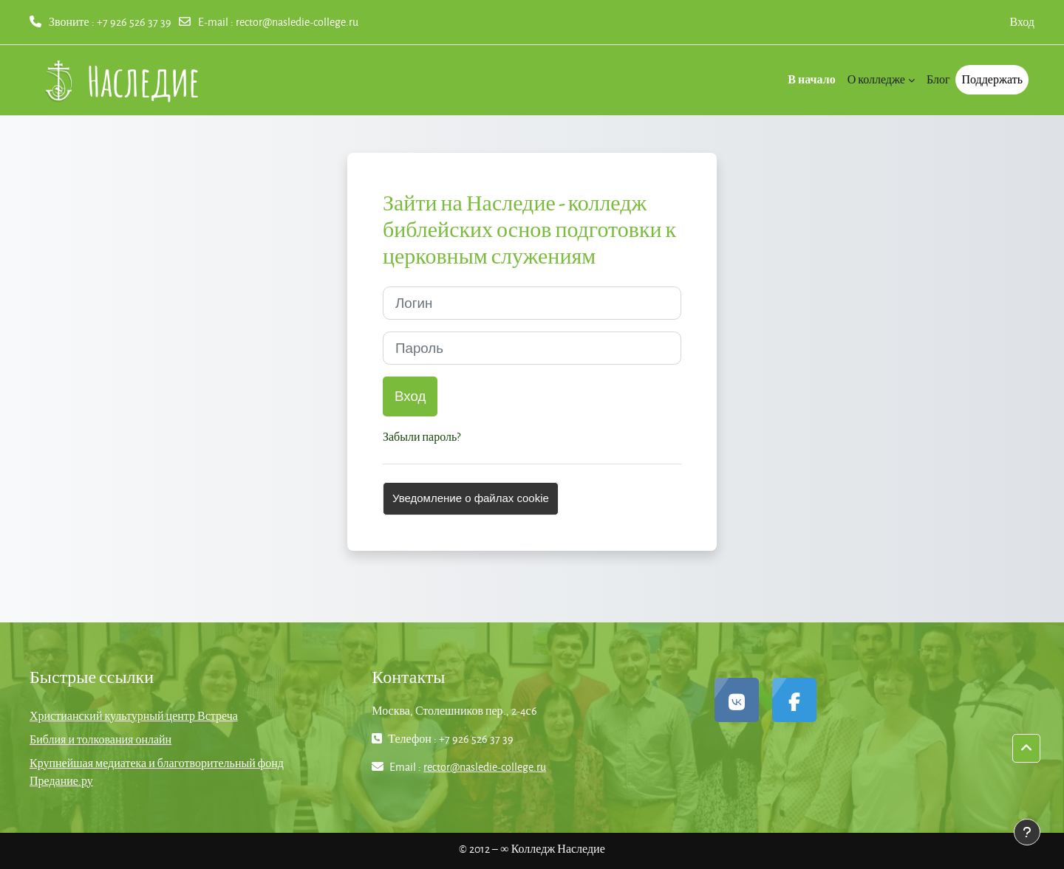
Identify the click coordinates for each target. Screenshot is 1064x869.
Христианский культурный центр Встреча (134, 716)
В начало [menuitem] (811, 79)
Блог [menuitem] (938, 79)
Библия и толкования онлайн (100, 739)
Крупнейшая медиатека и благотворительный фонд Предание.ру (157, 772)
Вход (1021, 22)
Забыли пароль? (421, 436)
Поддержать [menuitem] (992, 79)
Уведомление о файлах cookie (470, 498)
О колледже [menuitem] (876, 79)
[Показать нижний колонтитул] (1027, 832)
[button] (1026, 748)
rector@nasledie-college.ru (297, 22)
